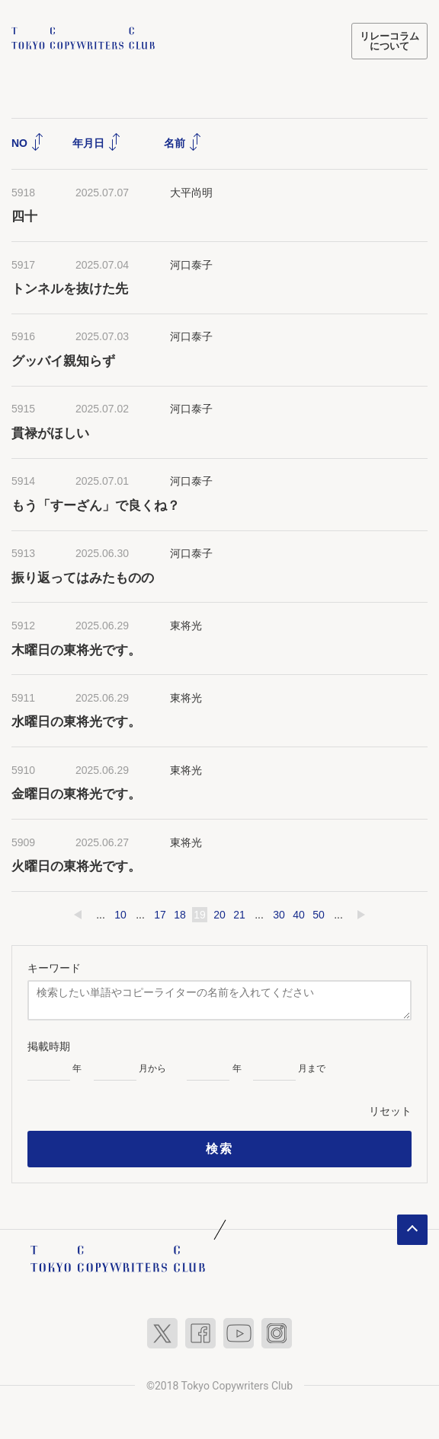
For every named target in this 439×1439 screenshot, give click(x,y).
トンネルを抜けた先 (69, 288)
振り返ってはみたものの (82, 576)
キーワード (54, 967)
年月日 (96, 141)
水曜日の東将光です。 (76, 721)
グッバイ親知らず (63, 360)
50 (318, 914)
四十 (24, 216)
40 (299, 914)
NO (27, 141)
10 (120, 914)
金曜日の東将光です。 (76, 793)
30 (279, 914)
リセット (390, 1110)
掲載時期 (48, 1045)
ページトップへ (412, 1229)
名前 (183, 141)
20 (219, 914)
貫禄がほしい (50, 432)
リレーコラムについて (389, 41)
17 (160, 914)
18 (180, 914)
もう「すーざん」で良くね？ (95, 505)
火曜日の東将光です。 (76, 865)
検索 (219, 1147)
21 (239, 914)
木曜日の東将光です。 (76, 649)
